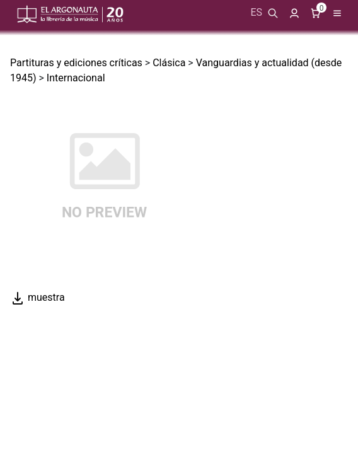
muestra (37, 297)
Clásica (169, 63)
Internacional (76, 78)
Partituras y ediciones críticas (76, 63)
